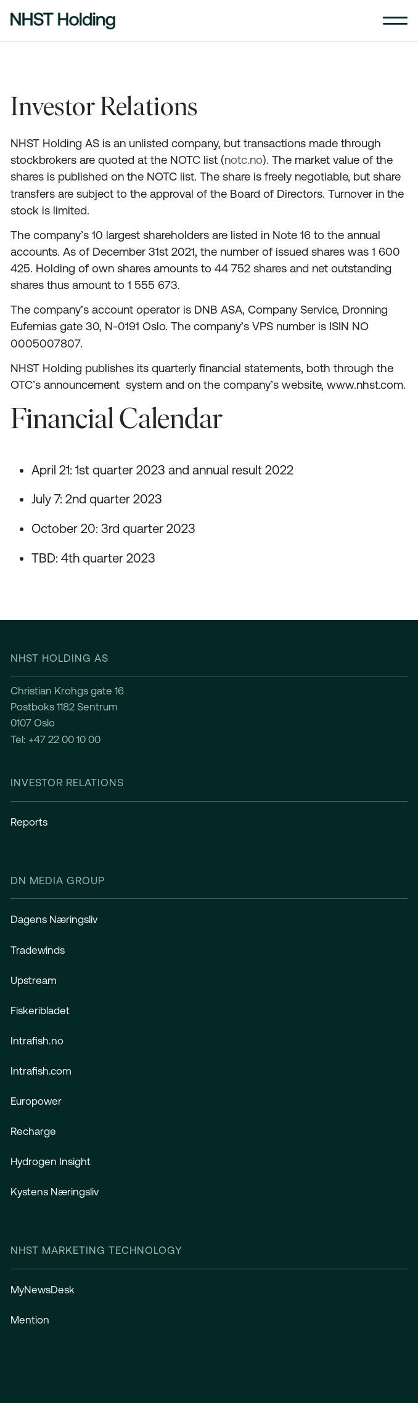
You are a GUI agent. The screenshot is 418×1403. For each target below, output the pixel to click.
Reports (28, 822)
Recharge (33, 1131)
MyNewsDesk (42, 1289)
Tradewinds (37, 950)
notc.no (243, 159)
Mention (29, 1320)
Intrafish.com (41, 1071)
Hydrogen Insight (50, 1161)
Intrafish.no (37, 1041)
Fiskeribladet (40, 1010)
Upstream (33, 980)
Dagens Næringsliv (53, 919)
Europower (36, 1101)
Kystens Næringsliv (54, 1191)
